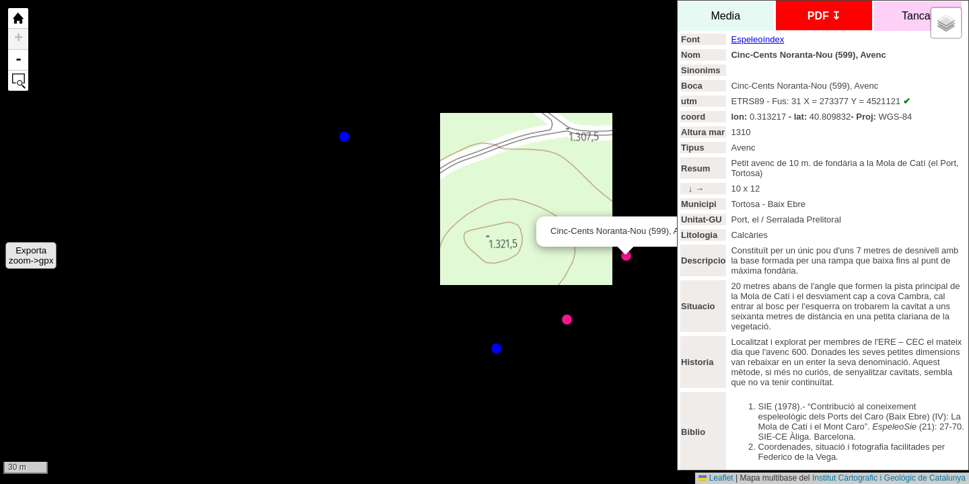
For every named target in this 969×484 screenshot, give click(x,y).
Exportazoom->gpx (31, 255)
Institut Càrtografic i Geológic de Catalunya (889, 478)
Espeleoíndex (757, 39)
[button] (946, 23)
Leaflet (715, 478)
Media (725, 16)
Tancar (918, 16)
